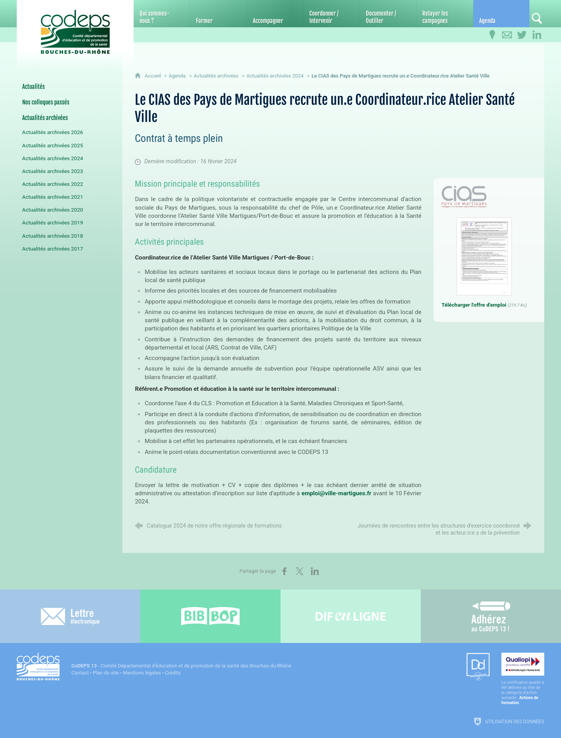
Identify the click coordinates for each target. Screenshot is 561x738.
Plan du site (106, 673)
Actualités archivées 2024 (275, 76)
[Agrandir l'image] (464, 196)
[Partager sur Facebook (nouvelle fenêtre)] (284, 571)
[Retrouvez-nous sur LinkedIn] (536, 35)
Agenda (177, 76)
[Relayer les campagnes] (444, 13)
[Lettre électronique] (70, 616)
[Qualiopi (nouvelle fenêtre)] (522, 679)
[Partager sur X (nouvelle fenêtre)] (299, 571)
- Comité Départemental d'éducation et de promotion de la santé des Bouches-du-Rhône (181, 666)
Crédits (173, 673)
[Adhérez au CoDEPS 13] (491, 616)
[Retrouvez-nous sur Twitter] (522, 35)
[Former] (218, 13)
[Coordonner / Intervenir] (331, 13)
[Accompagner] (275, 13)
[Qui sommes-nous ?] (162, 13)
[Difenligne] (350, 616)
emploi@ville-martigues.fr (336, 493)
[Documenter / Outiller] (388, 13)
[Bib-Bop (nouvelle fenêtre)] (210, 616)
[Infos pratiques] (492, 35)
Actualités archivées (216, 76)
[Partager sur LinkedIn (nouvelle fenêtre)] (314, 571)
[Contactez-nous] (507, 35)
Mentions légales (142, 673)
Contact (80, 673)
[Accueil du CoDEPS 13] (75, 28)
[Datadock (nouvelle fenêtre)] (478, 667)
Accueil (153, 76)
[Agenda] (501, 13)
